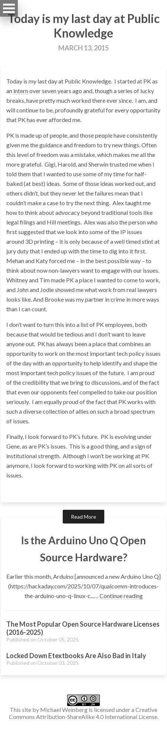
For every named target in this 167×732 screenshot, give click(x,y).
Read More (83, 516)
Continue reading (121, 595)
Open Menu (9, 8)
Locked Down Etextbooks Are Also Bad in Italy (76, 655)
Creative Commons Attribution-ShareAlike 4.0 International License (83, 713)
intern (20, 90)
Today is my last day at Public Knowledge (84, 25)
